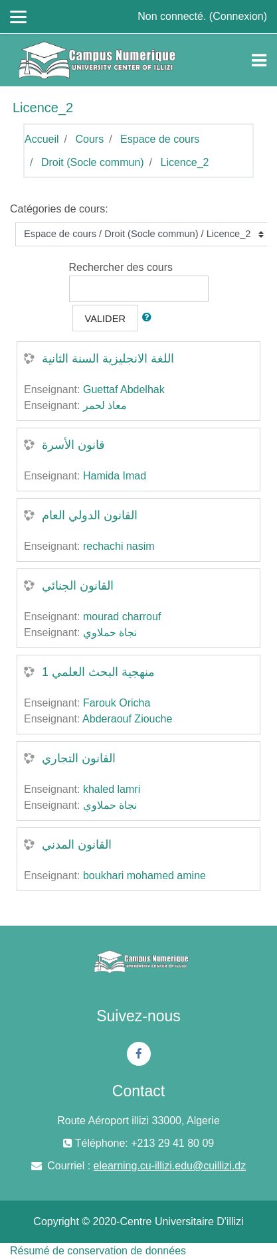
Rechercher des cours (121, 267)
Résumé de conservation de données (98, 1250)
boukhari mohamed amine (144, 875)
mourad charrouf (122, 616)
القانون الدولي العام (90, 515)
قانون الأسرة (73, 445)
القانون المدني (77, 844)
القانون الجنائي (78, 585)
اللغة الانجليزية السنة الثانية (108, 358)
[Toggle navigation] (259, 60)
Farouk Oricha (116, 703)
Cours (89, 139)
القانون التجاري (79, 758)
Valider (105, 318)
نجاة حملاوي (110, 632)
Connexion (238, 16)
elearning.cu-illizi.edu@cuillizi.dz (170, 1165)
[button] (149, 318)
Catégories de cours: (59, 208)
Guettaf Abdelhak (124, 389)
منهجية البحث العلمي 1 (98, 672)
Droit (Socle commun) (92, 162)
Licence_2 (185, 162)
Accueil (42, 139)
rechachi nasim (119, 546)
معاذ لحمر (105, 405)
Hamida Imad (114, 475)
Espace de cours (159, 139)
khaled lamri (111, 789)
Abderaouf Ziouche (127, 718)
